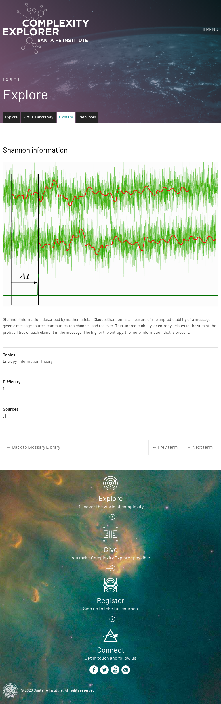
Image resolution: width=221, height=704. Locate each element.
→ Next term (200, 447)
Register (110, 601)
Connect (110, 650)
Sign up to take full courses (110, 609)
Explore (12, 80)
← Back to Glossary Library (33, 447)
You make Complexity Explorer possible (110, 558)
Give (111, 550)
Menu (212, 29)
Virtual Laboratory (38, 117)
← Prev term (165, 447)
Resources (87, 117)
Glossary (66, 117)
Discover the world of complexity (110, 506)
